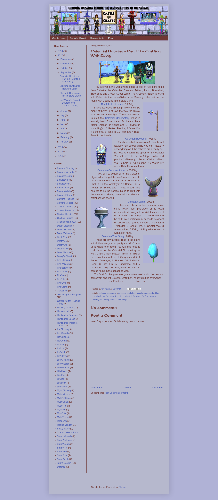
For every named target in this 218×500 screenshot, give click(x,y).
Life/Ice (60, 379)
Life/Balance (63, 367)
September (66, 72)
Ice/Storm (62, 356)
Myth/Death (63, 402)
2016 (60, 147)
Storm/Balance (64, 440)
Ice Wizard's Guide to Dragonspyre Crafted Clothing (70, 103)
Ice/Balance (63, 337)
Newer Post (97, 387)
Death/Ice (62, 241)
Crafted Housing (149, 296)
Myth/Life (61, 413)
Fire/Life (61, 279)
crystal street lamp (118, 299)
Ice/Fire (61, 344)
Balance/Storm (64, 195)
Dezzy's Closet (78, 38)
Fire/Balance (63, 268)
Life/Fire (61, 375)
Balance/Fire (63, 180)
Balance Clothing (65, 168)
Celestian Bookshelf (136, 138)
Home (128, 387)
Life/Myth (61, 383)
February (65, 137)
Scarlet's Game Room (68, 432)
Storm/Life (62, 455)
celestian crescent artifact (148, 293)
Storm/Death (63, 444)
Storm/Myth (63, 459)
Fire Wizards (63, 264)
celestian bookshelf (126, 293)
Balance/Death (64, 176)
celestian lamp (98, 296)
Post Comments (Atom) (116, 393)
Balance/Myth (64, 191)
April (62, 128)
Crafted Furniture (133, 296)
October (64, 68)
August (64, 111)
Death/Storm (63, 252)
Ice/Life (60, 348)
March (63, 133)
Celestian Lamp (136, 201)
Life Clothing (63, 360)
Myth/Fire (62, 406)
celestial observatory (108, 293)
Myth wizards (63, 394)
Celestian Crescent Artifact (111, 170)
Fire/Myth (62, 283)
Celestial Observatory (117, 118)
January (64, 142)
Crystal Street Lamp (112, 104)
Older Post (157, 387)
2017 (60, 55)
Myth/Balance (64, 398)
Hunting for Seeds (66, 319)
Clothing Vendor (65, 203)
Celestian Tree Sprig (112, 236)
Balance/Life (63, 187)
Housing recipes (65, 307)
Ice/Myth (61, 352)
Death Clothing (64, 226)
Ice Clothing (63, 329)
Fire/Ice (61, 275)
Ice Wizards (63, 333)
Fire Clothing (63, 260)
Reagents (62, 421)
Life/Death (62, 371)
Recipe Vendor (64, 425)
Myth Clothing (64, 390)
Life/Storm (62, 386)
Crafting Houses (65, 218)
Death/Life (62, 245)
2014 (60, 156)
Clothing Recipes (65, 199)
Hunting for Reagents (67, 315)
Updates (61, 467)
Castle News (59, 38)
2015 (60, 151)
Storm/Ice (62, 451)
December (65, 59)
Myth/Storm (63, 417)
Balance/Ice (63, 184)
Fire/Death (62, 271)
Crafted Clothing (65, 206)
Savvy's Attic (97, 38)
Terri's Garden (64, 463)
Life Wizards (63, 364)
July (62, 115)
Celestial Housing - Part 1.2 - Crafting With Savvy (70, 79)
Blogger (122, 487)
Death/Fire (62, 237)
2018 (60, 51)
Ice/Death (62, 341)
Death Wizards (64, 229)
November (65, 63)
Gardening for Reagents (69, 294)
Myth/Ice (61, 409)
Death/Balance (64, 233)
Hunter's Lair (63, 311)
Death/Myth (63, 248)
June (63, 120)
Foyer (111, 38)
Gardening (62, 290)
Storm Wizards (64, 436)
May (62, 124)
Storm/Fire (62, 448)
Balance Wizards (65, 172)
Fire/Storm (62, 287)
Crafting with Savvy (100, 299)
